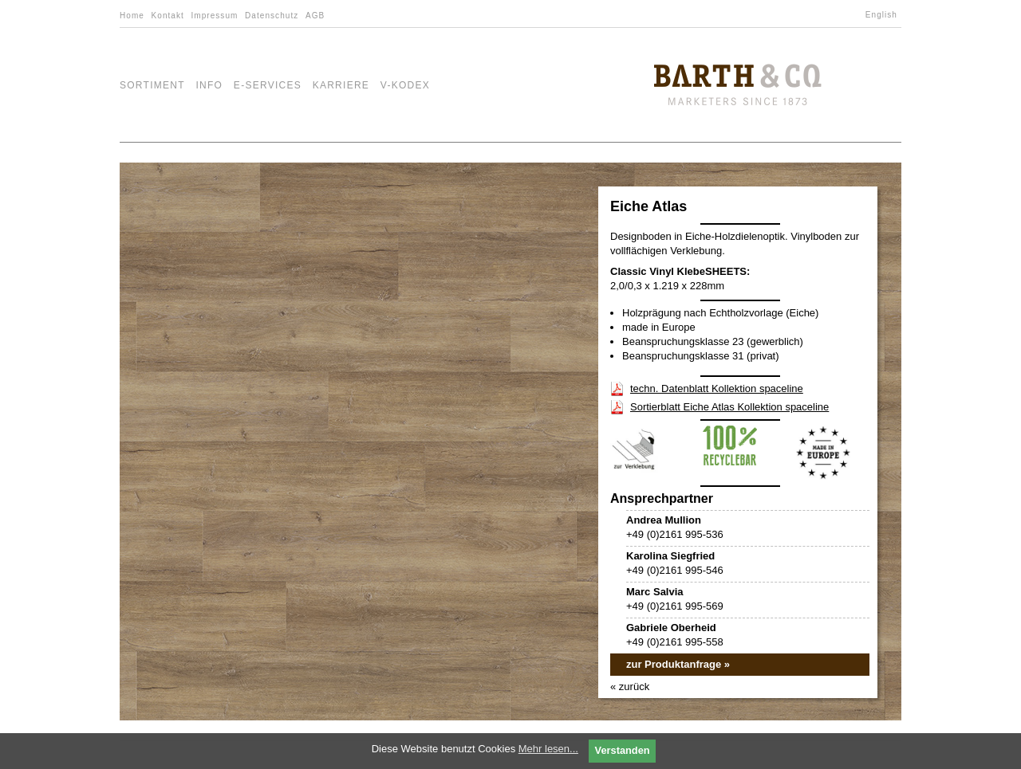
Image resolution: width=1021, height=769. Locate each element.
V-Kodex (405, 85)
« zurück (629, 686)
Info (209, 85)
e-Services (268, 85)
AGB (315, 15)
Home (132, 15)
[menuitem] (883, 15)
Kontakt (168, 15)
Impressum (214, 15)
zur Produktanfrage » (678, 664)
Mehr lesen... (548, 749)
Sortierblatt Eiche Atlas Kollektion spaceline (729, 407)
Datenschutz (271, 15)
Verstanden (622, 750)
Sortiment (152, 85)
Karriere (341, 85)
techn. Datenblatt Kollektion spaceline (716, 388)
